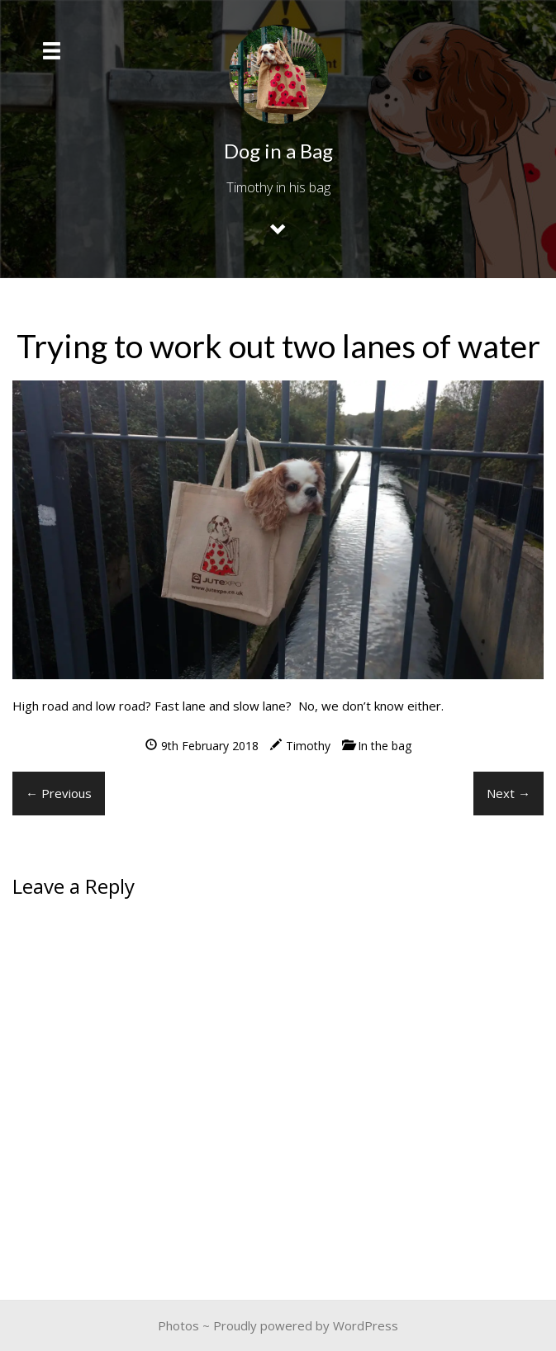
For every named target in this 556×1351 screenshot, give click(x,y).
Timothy (308, 745)
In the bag (384, 745)
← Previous (59, 793)
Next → (508, 793)
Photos (178, 1325)
